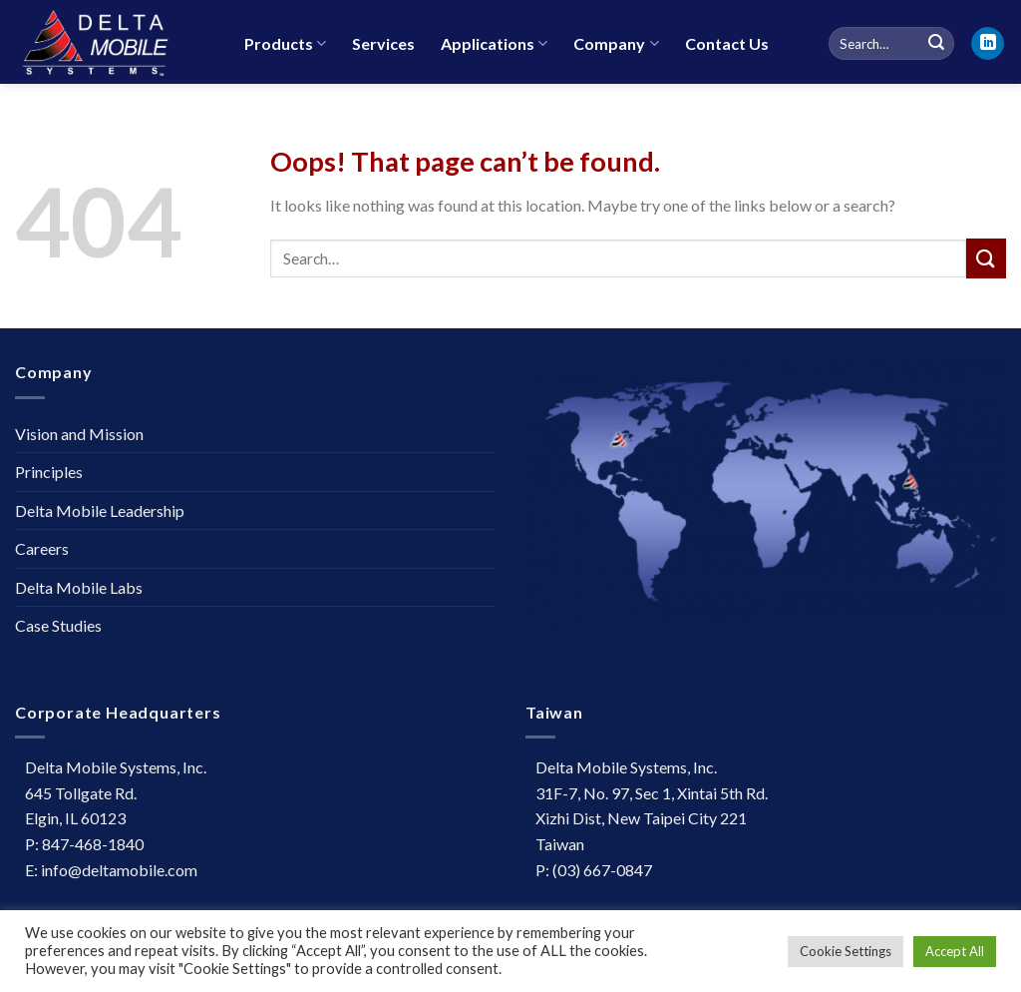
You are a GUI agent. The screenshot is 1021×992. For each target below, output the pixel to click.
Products (285, 43)
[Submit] (986, 258)
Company (615, 43)
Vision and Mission (79, 433)
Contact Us (727, 43)
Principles (49, 471)
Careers (42, 548)
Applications (494, 43)
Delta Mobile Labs (79, 587)
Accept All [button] (954, 951)
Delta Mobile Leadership (99, 510)
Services (383, 43)
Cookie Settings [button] (845, 951)
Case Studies (58, 625)
